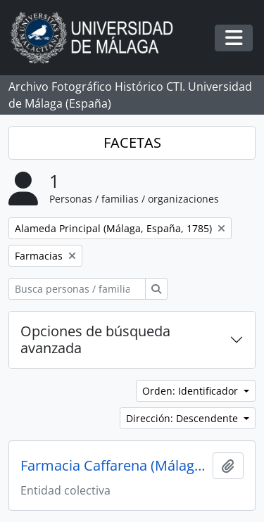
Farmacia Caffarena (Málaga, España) (113, 465)
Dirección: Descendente (183, 418)
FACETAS (132, 142)
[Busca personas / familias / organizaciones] (77, 289)
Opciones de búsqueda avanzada (95, 339)
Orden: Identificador (191, 390)
